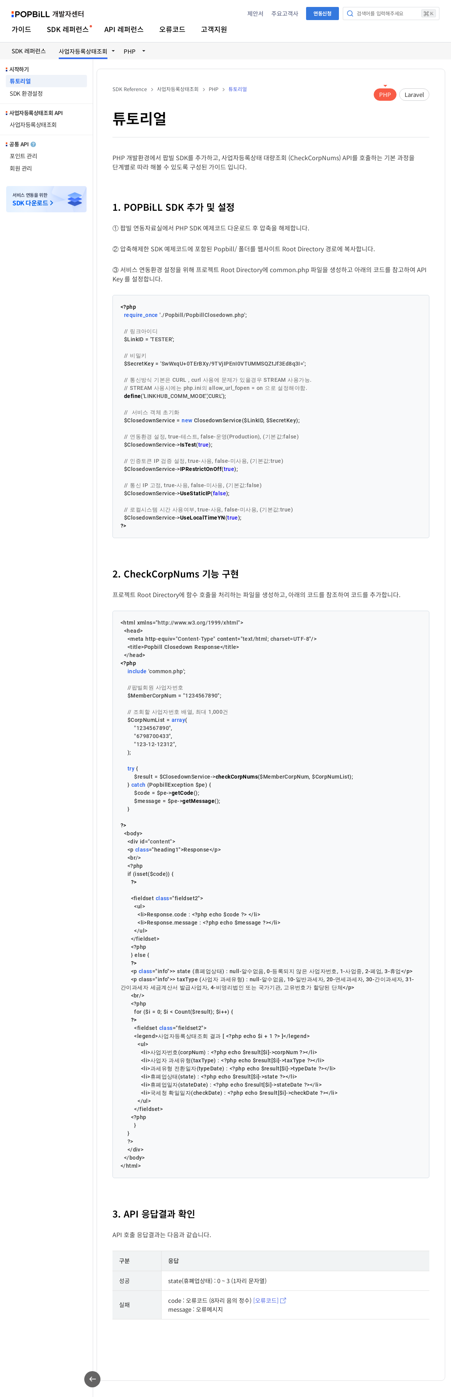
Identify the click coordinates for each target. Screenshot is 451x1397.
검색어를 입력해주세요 (396, 13)
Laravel (414, 94)
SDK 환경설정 (26, 93)
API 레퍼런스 (124, 28)
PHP (385, 94)
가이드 (21, 28)
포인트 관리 (23, 156)
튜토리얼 (20, 81)
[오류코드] (266, 1300)
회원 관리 (21, 168)
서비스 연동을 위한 (30, 199)
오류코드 (172, 28)
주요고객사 (284, 13)
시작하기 (19, 69)
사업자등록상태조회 (33, 124)
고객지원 (214, 28)
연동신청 (322, 13)
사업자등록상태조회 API (36, 113)
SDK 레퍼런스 (68, 28)
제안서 (255, 13)
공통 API (22, 144)
